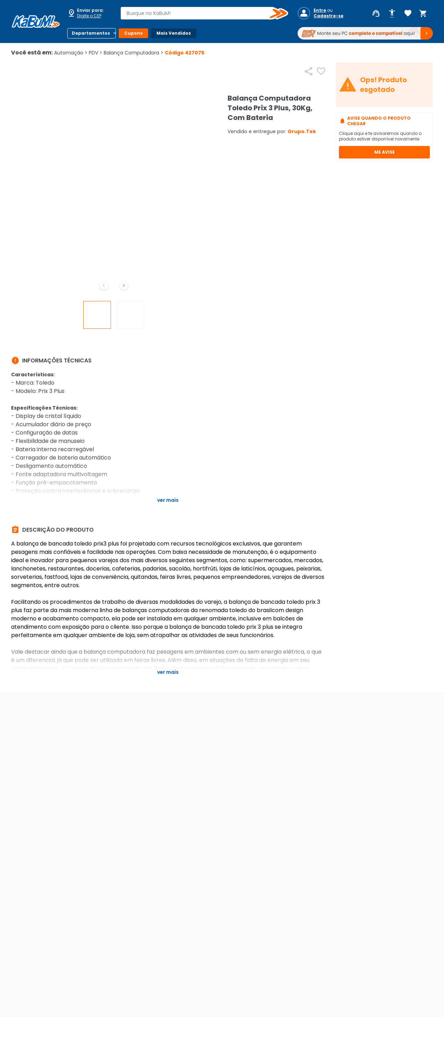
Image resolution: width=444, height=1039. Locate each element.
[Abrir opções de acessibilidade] (392, 13)
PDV (95, 52)
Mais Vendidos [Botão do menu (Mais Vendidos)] (173, 33)
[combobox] (199, 13)
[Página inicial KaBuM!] (35, 21)
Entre (320, 10)
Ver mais (168, 500)
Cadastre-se (328, 16)
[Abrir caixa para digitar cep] (89, 13)
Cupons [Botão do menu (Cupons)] (133, 33)
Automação (70, 52)
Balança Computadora (133, 52)
